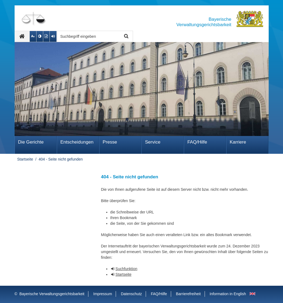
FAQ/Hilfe (197, 142)
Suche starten (126, 36)
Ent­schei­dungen (77, 142)
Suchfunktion (126, 269)
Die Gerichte (31, 142)
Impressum (102, 294)
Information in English (227, 294)
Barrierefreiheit (188, 294)
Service (152, 142)
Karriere (238, 142)
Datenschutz (131, 294)
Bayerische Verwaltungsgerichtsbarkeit (51, 294)
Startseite (25, 159)
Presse (110, 142)
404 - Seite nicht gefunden (61, 159)
